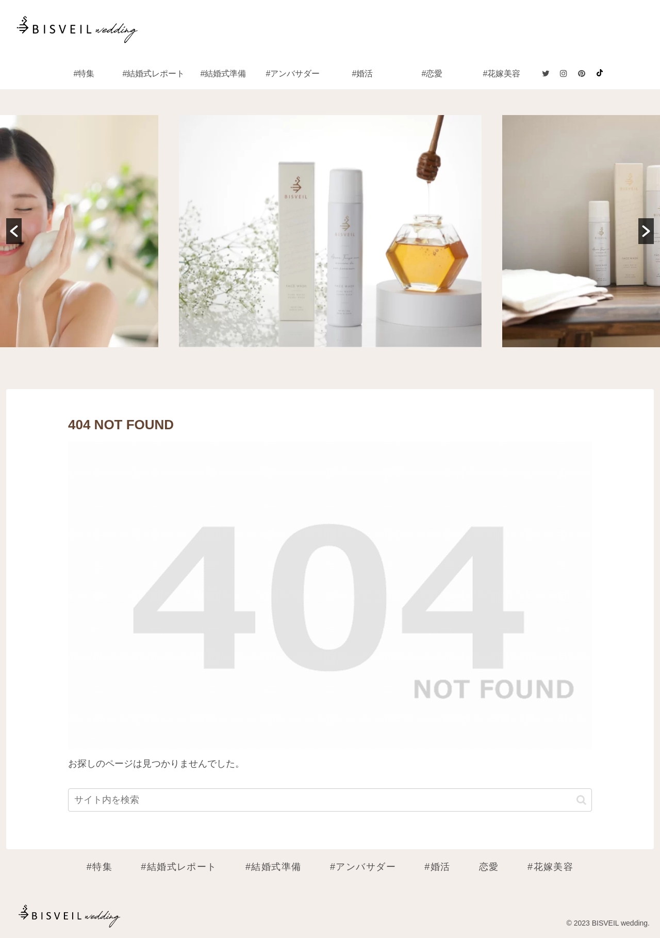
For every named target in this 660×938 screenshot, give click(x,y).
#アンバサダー (363, 867)
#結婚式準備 (273, 867)
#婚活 (437, 867)
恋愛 (489, 867)
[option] (330, 231)
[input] (330, 800)
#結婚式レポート (179, 867)
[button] (14, 231)
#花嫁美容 (550, 867)
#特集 (99, 867)
